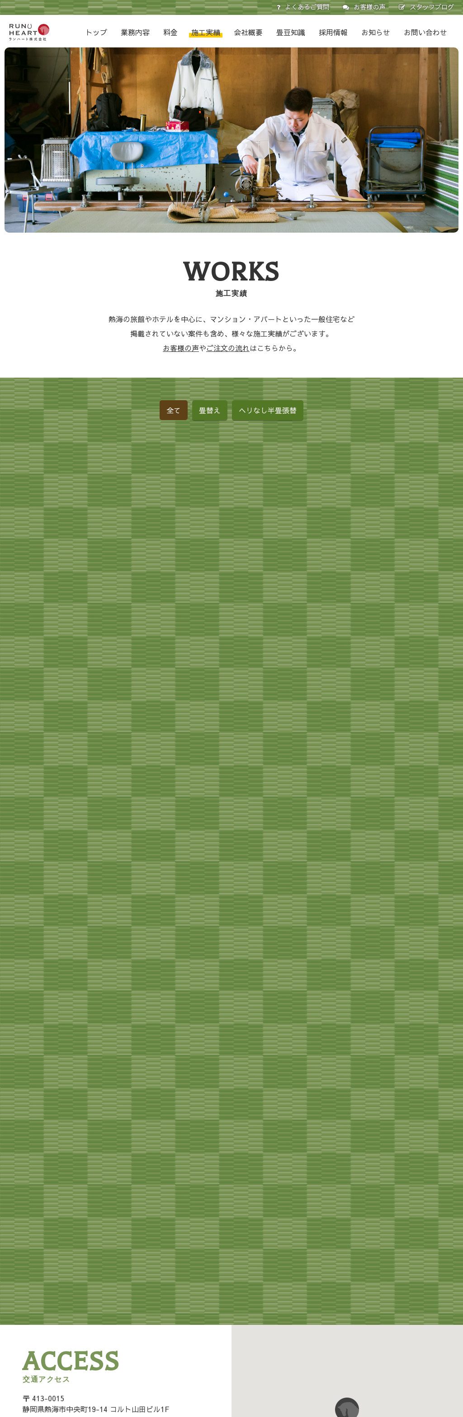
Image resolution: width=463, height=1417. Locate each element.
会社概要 (248, 32)
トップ (96, 32)
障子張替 (212, 1329)
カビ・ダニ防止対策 (405, 1342)
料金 (170, 32)
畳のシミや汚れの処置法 (412, 1355)
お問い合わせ (425, 32)
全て (173, 410)
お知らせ (375, 32)
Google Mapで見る (90, 1208)
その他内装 (215, 1381)
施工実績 (205, 32)
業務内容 (135, 32)
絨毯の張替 (215, 1368)
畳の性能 (389, 1303)
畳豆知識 (290, 32)
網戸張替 (212, 1342)
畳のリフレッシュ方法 (408, 1316)
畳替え (210, 410)
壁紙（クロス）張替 (227, 1355)
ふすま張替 (215, 1316)
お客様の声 (369, 6)
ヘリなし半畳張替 (268, 410)
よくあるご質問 (307, 6)
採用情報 (333, 32)
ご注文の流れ (228, 348)
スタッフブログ (432, 6)
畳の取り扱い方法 (402, 1290)
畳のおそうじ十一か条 (408, 1329)
